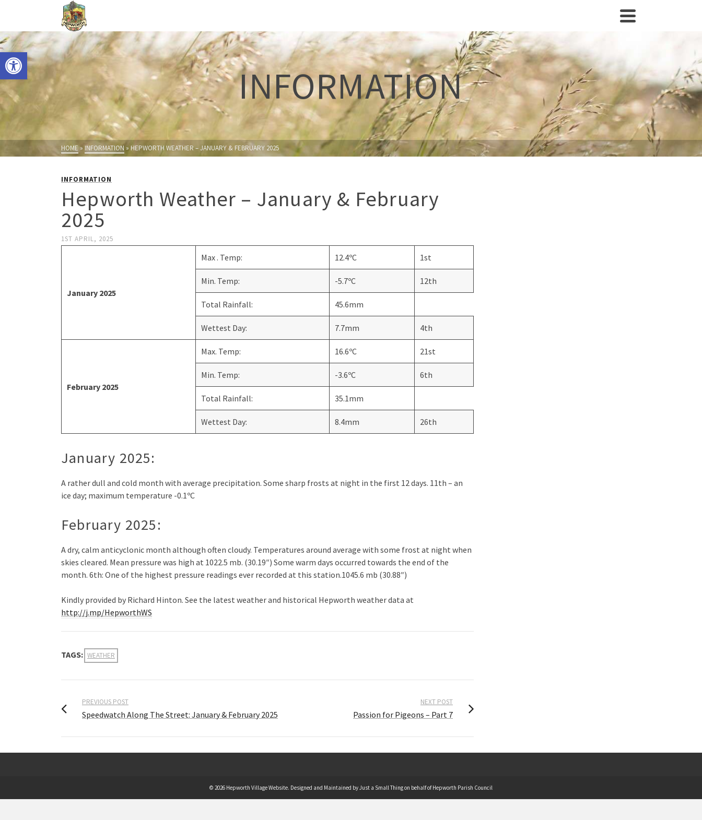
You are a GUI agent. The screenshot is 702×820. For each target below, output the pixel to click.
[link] (13, 65)
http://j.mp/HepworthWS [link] (106, 612)
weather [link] (101, 655)
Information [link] (86, 179)
